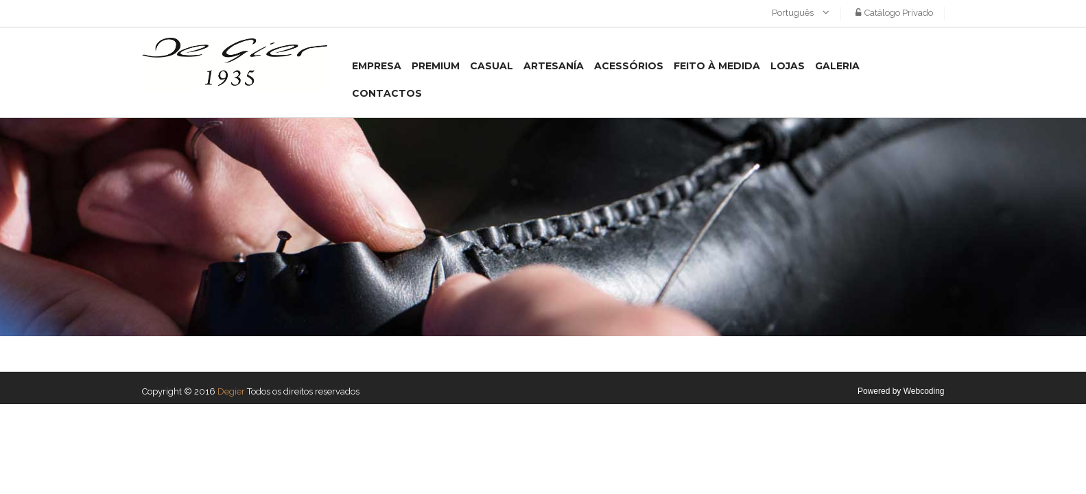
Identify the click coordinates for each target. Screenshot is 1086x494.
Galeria (837, 66)
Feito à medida (717, 66)
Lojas (787, 66)
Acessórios (628, 66)
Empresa (376, 66)
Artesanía (553, 66)
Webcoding (924, 391)
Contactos (387, 93)
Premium (436, 66)
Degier (231, 391)
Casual (491, 66)
